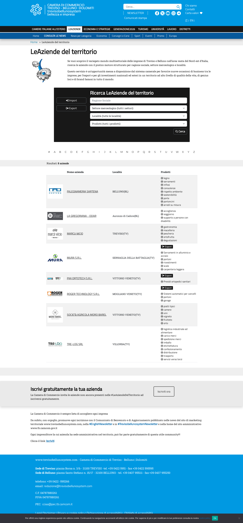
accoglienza (168, 211)
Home (36, 36)
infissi (165, 185)
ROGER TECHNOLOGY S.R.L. (83, 294)
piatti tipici (168, 306)
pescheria (167, 233)
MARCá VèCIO (75, 233)
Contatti (190, 9)
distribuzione (169, 352)
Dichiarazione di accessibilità (104, 513)
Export (71, 108)
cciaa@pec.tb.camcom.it (57, 504)
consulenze (168, 188)
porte (165, 198)
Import (71, 100)
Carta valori (193, 13)
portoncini (167, 201)
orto (164, 323)
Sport (137, 36)
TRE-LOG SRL (75, 344)
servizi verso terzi (171, 359)
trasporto (167, 356)
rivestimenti (169, 262)
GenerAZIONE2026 (124, 29)
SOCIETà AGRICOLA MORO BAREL (86, 315)
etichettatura (169, 346)
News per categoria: (81, 36)
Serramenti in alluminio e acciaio (175, 254)
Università (157, 29)
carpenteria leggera (172, 269)
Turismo (143, 29)
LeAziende (74, 29)
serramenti (168, 181)
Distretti (184, 29)
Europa (173, 36)
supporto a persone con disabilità (174, 219)
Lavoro (171, 29)
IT (186, 20)
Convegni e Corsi (120, 36)
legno (165, 178)
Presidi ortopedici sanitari (175, 281)
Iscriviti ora (164, 391)
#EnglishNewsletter (100, 424)
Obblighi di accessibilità (138, 513)
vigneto (166, 316)
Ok (215, 518)
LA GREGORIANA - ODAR (81, 216)
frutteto (166, 320)
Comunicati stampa (135, 18)
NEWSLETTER (135, 13)
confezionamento (171, 349)
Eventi (148, 36)
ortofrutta (167, 237)
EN (191, 20)
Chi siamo (191, 5)
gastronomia (169, 227)
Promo (160, 36)
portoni (166, 259)
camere (166, 310)
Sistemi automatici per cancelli (178, 294)
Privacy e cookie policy (71, 513)
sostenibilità (169, 195)
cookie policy (204, 518)
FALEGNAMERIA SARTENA (82, 191)
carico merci (168, 336)
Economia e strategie (97, 29)
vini (164, 313)
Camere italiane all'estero (48, 29)
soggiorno (167, 214)
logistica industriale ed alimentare (174, 330)
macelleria (168, 230)
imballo (166, 342)
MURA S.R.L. (74, 258)
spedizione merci (171, 339)
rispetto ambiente (171, 191)
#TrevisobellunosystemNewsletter (138, 424)
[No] (239, 518)
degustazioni (169, 240)
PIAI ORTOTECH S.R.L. (80, 278)
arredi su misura (171, 205)
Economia (102, 36)
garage (166, 300)
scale (165, 266)
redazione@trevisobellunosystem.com (68, 486)
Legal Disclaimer (45, 513)
